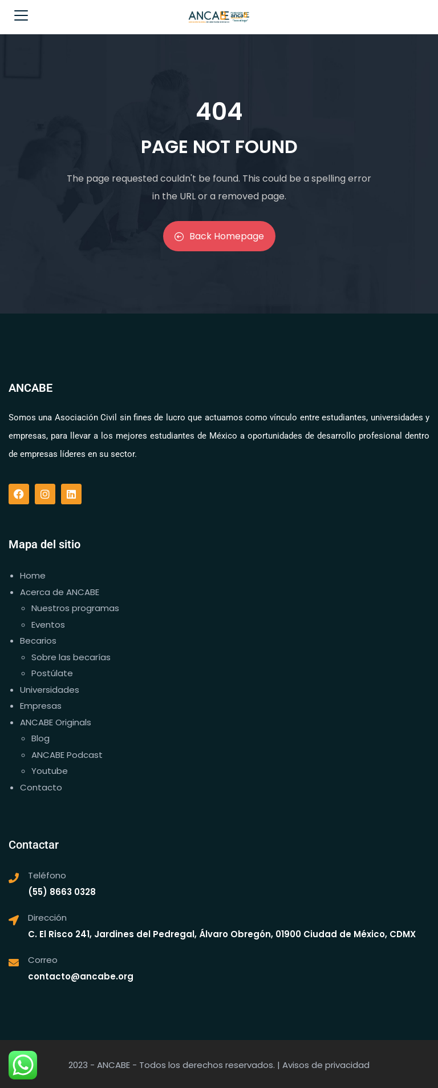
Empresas (41, 706)
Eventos (48, 625)
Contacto (41, 787)
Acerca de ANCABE (59, 592)
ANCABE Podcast (67, 755)
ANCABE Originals (55, 722)
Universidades (49, 690)
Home (33, 575)
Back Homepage (219, 236)
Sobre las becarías (71, 657)
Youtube (49, 771)
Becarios (38, 641)
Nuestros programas (75, 608)
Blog (40, 738)
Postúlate (52, 673)
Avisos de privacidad (326, 1065)
